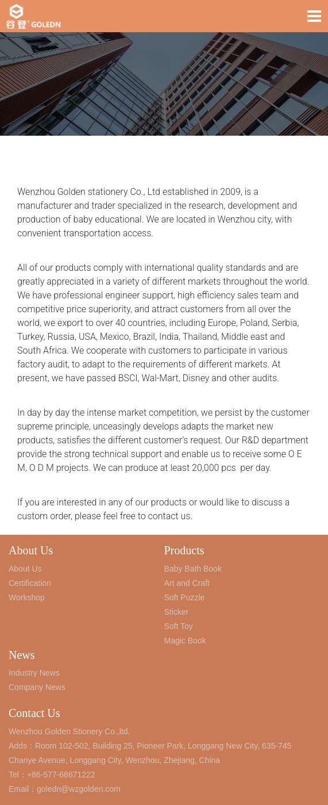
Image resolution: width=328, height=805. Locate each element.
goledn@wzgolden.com (79, 788)
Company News (37, 687)
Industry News (34, 672)
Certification (30, 583)
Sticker (176, 611)
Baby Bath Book (193, 568)
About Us (31, 550)
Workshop (27, 597)
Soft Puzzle (184, 597)
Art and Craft (187, 583)
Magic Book (185, 640)
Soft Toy (178, 626)
